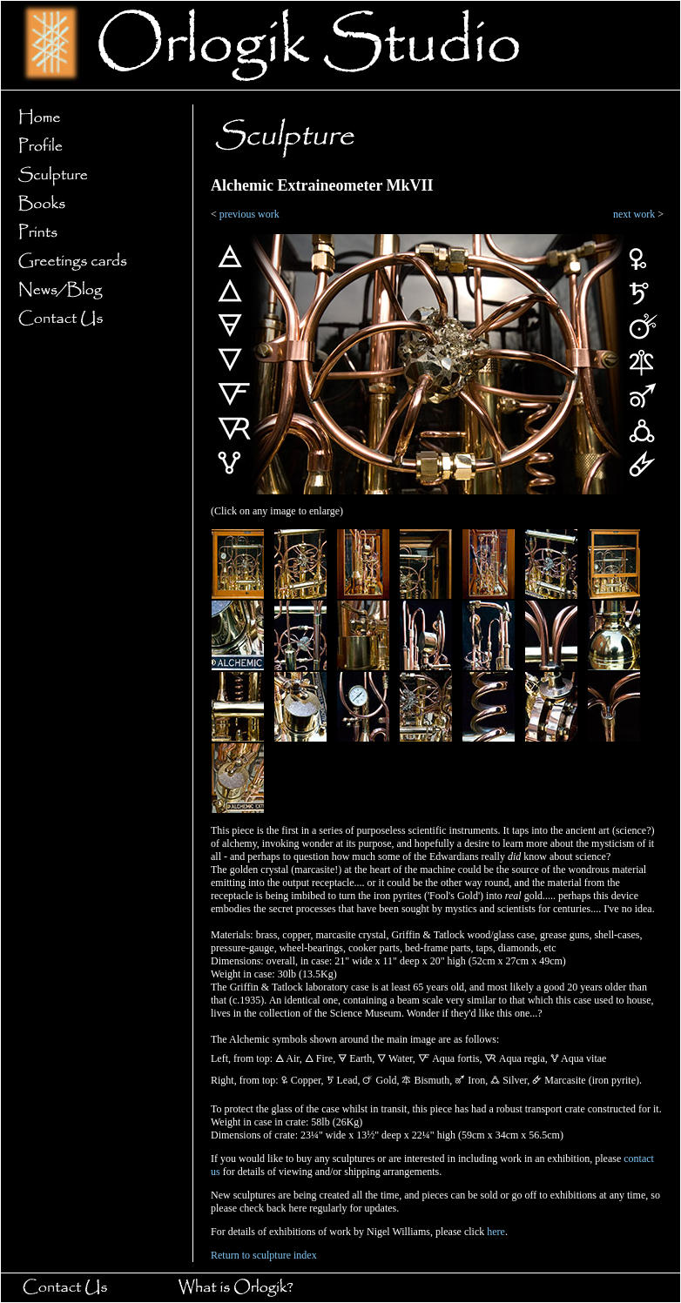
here (496, 1232)
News (92, 290)
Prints (92, 232)
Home (92, 118)
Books (92, 204)
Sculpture (92, 175)
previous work (249, 214)
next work (634, 214)
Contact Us (92, 319)
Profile (92, 146)
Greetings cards (92, 261)
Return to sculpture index (264, 1255)
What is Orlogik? (252, 1287)
